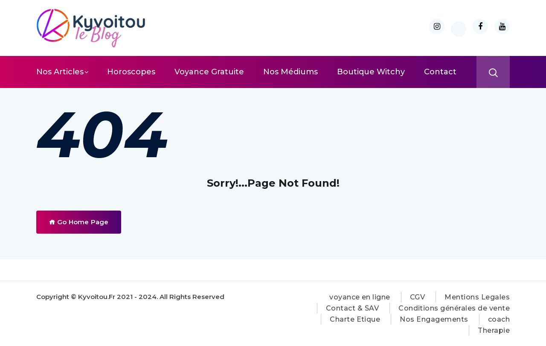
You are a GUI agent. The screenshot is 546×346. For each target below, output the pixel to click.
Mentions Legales (477, 297)
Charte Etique (355, 319)
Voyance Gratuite (209, 71)
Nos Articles (60, 71)
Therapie (494, 330)
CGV (417, 297)
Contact (440, 71)
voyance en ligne (359, 297)
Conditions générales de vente (454, 308)
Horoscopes (131, 71)
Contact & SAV (352, 308)
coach (499, 319)
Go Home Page (78, 222)
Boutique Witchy (371, 71)
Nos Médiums (290, 71)
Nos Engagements (434, 319)
